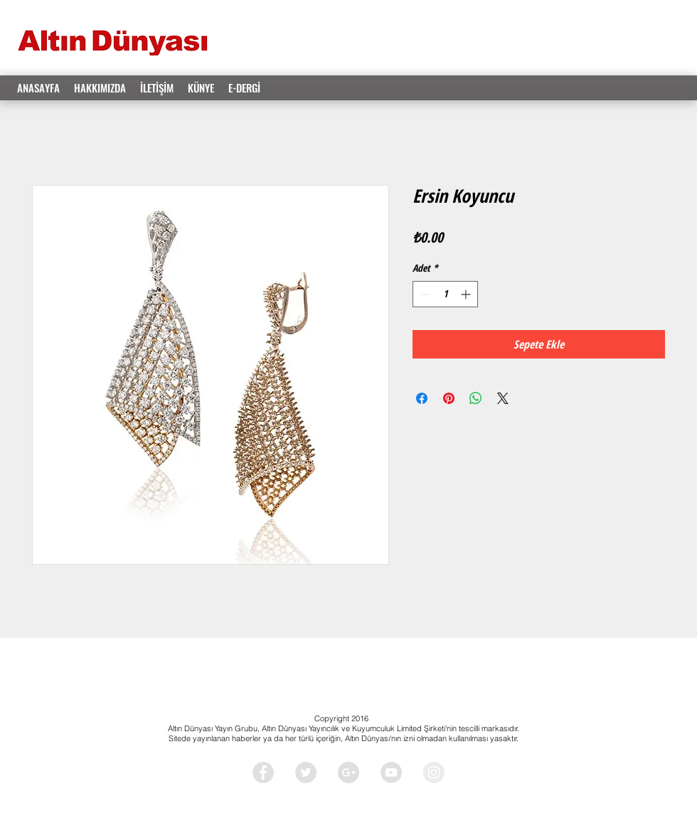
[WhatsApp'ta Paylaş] (475, 398)
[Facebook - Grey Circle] (263, 772)
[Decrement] (423, 294)
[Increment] (467, 294)
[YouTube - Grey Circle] (391, 772)
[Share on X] (502, 398)
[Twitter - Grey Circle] (305, 772)
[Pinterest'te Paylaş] (448, 398)
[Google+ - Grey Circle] (348, 772)
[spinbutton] (445, 294)
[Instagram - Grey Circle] (434, 772)
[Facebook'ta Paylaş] (421, 398)
